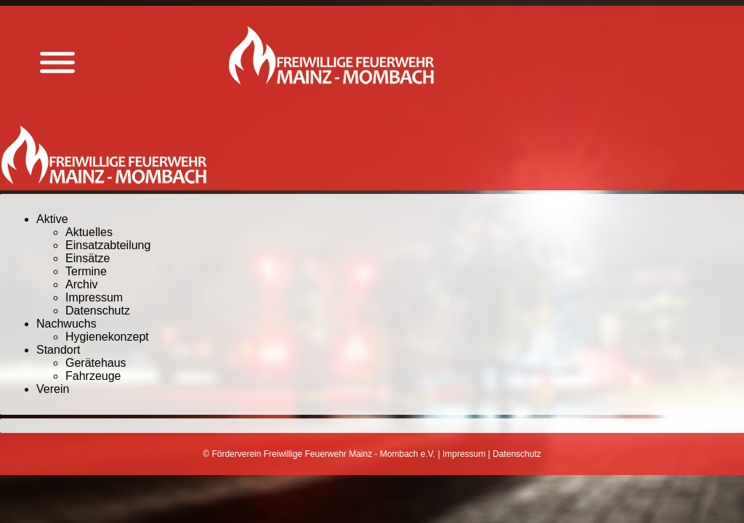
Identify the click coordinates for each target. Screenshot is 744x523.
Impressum (94, 297)
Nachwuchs (66, 323)
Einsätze (87, 258)
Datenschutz (97, 310)
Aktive (52, 219)
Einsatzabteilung (107, 245)
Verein (52, 389)
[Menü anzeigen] (57, 62)
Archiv (81, 284)
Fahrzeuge (93, 376)
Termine (86, 271)
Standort (58, 350)
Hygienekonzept (107, 337)
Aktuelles (89, 232)
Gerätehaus (95, 363)
